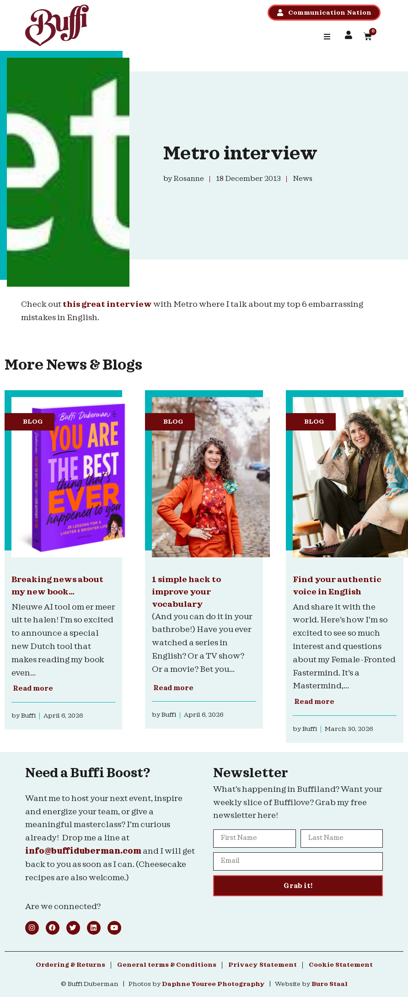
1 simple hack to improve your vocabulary (186, 592)
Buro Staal (329, 984)
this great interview (107, 304)
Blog (33, 422)
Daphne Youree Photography (213, 984)
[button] (327, 36)
